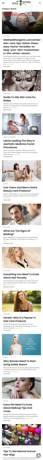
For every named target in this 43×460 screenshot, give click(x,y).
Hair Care (6, 227)
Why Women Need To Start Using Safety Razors (19, 362)
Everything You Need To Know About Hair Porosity (21, 276)
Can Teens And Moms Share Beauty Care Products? (20, 189)
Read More (9, 64)
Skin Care (6, 36)
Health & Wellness (9, 137)
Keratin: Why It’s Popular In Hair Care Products (19, 319)
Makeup (5, 401)
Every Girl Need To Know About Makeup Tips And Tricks (17, 408)
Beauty (5, 184)
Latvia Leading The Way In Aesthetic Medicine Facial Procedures (19, 144)
